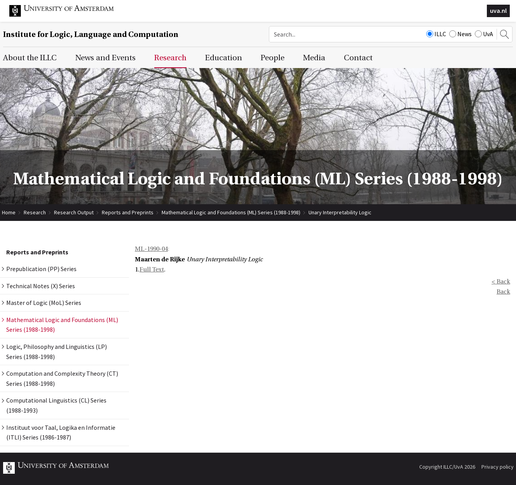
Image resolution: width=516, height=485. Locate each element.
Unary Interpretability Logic (340, 212)
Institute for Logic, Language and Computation (90, 34)
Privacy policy (497, 466)
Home (9, 212)
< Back (501, 281)
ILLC (436, 34)
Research (35, 212)
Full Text (151, 269)
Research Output (74, 212)
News (460, 34)
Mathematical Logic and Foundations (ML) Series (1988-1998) (231, 212)
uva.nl (498, 10)
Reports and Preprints (127, 212)
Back (503, 291)
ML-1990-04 (151, 248)
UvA (484, 34)
